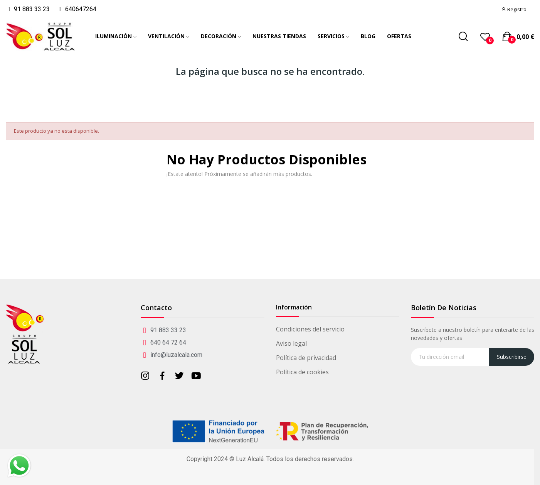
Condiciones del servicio (310, 329)
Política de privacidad (306, 357)
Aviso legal (291, 343)
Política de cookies (302, 372)
